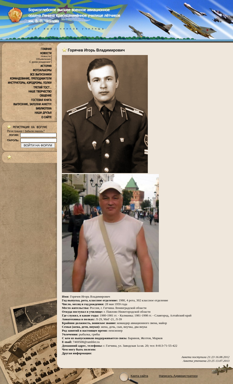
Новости (46, 56)
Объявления (43, 59)
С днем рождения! (40, 61)
